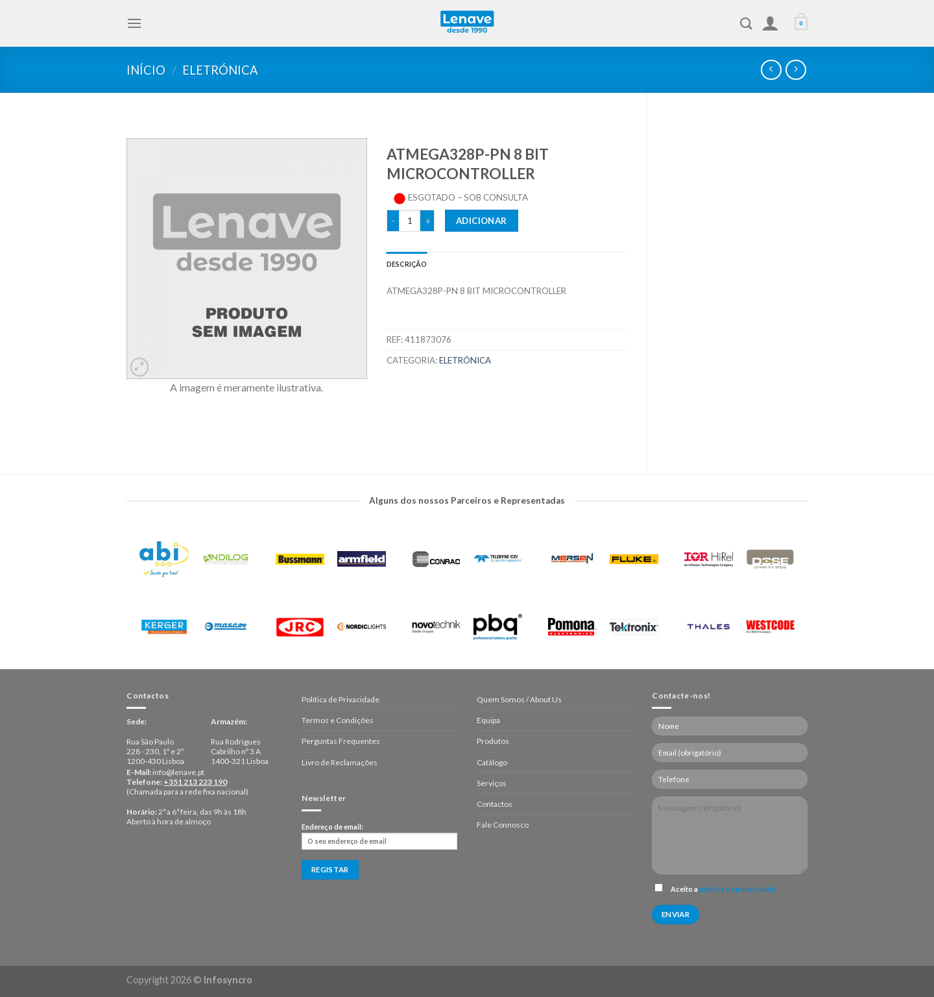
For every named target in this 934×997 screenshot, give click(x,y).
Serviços (492, 783)
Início (145, 70)
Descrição (407, 264)
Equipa (488, 720)
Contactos (494, 804)
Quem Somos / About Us (519, 699)
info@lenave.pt (178, 772)
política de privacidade (737, 889)
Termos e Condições (338, 720)
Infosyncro (228, 979)
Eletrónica (220, 70)
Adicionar (481, 220)
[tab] (407, 264)
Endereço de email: (379, 836)
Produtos (493, 741)
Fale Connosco (503, 825)
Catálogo (492, 762)
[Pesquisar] (746, 23)
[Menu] (134, 23)
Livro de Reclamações (339, 762)
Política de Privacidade (340, 699)
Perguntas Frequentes (341, 741)
